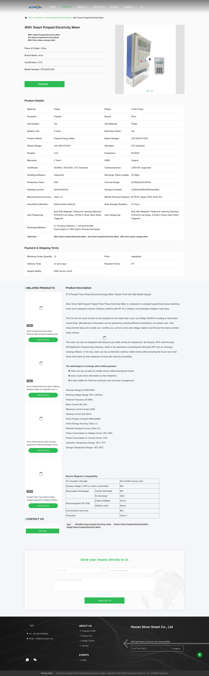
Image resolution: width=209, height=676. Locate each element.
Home (53, 6)
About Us (82, 6)
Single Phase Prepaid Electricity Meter (84, 527)
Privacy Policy (47, 673)
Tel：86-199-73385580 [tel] (37, 634)
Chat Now (44, 84)
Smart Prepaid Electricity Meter (58, 18)
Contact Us (99, 6)
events (114, 6)
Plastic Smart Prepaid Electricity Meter (131, 524)
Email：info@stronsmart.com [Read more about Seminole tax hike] (39, 639)
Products (66, 6)
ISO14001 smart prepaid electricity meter (93, 524)
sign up (176, 648)
